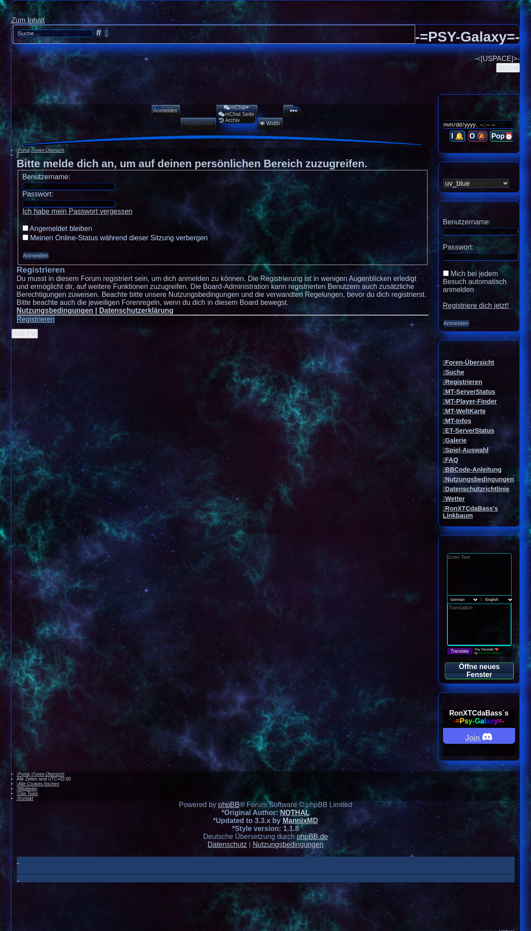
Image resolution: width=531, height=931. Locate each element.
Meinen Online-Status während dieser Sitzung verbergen (115, 238)
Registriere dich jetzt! (476, 305)
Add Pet (25, 333)
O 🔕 (478, 136)
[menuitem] (162, 111)
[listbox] (476, 183)
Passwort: (38, 194)
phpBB (229, 804)
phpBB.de (312, 836)
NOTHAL (295, 812)
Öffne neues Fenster (479, 670)
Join (478, 736)
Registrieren (36, 319)
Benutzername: (47, 177)
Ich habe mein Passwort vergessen (78, 211)
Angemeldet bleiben (57, 228)
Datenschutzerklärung (136, 310)
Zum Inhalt (28, 20)
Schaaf (508, 67)
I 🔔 (457, 136)
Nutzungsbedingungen (55, 310)
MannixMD (300, 820)
